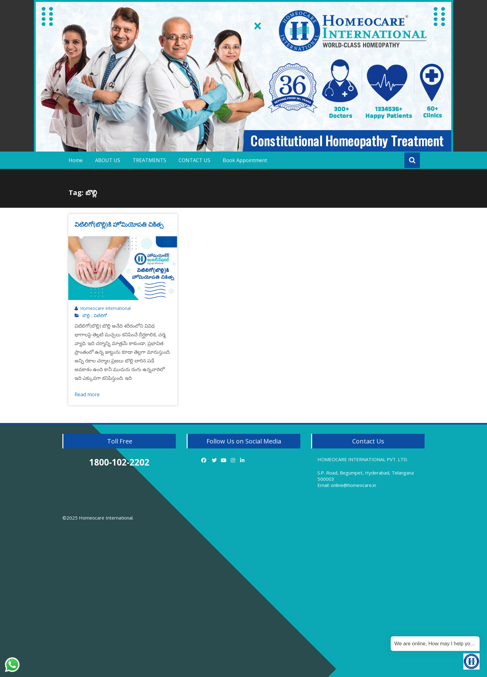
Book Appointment (245, 160)
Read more (87, 394)
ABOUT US (107, 160)
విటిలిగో (100, 315)
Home (76, 160)
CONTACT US (194, 160)
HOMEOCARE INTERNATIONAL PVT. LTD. (362, 459)
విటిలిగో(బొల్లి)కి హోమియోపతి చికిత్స (119, 224)
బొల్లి (86, 315)
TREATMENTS (149, 160)
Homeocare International (105, 308)
